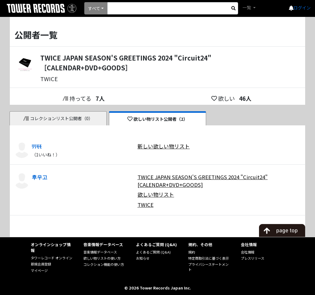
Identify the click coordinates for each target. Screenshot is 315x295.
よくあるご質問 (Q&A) (153, 252)
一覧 (247, 7)
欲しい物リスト (156, 194)
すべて (94, 8)
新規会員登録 (41, 264)
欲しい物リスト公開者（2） (157, 119)
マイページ (39, 270)
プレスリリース (252, 258)
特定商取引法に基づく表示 (208, 258)
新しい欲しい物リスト (164, 146)
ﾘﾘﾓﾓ (37, 146)
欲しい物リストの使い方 (102, 258)
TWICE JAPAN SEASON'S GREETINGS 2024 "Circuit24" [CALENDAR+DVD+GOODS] (203, 180)
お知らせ (143, 258)
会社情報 (247, 252)
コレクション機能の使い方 (103, 264)
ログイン (302, 8)
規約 (191, 252)
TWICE (146, 204)
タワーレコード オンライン (51, 257)
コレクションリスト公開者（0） (58, 118)
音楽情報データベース (100, 252)
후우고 (39, 177)
